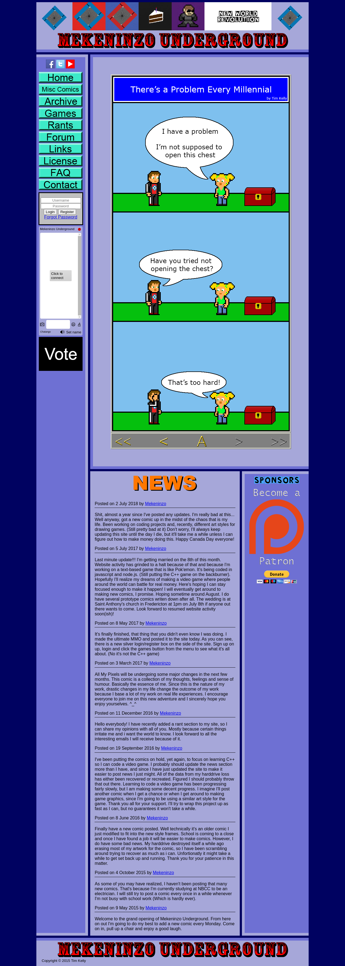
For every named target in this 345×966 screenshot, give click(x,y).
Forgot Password (60, 217)
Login (50, 212)
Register (67, 212)
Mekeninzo (155, 503)
